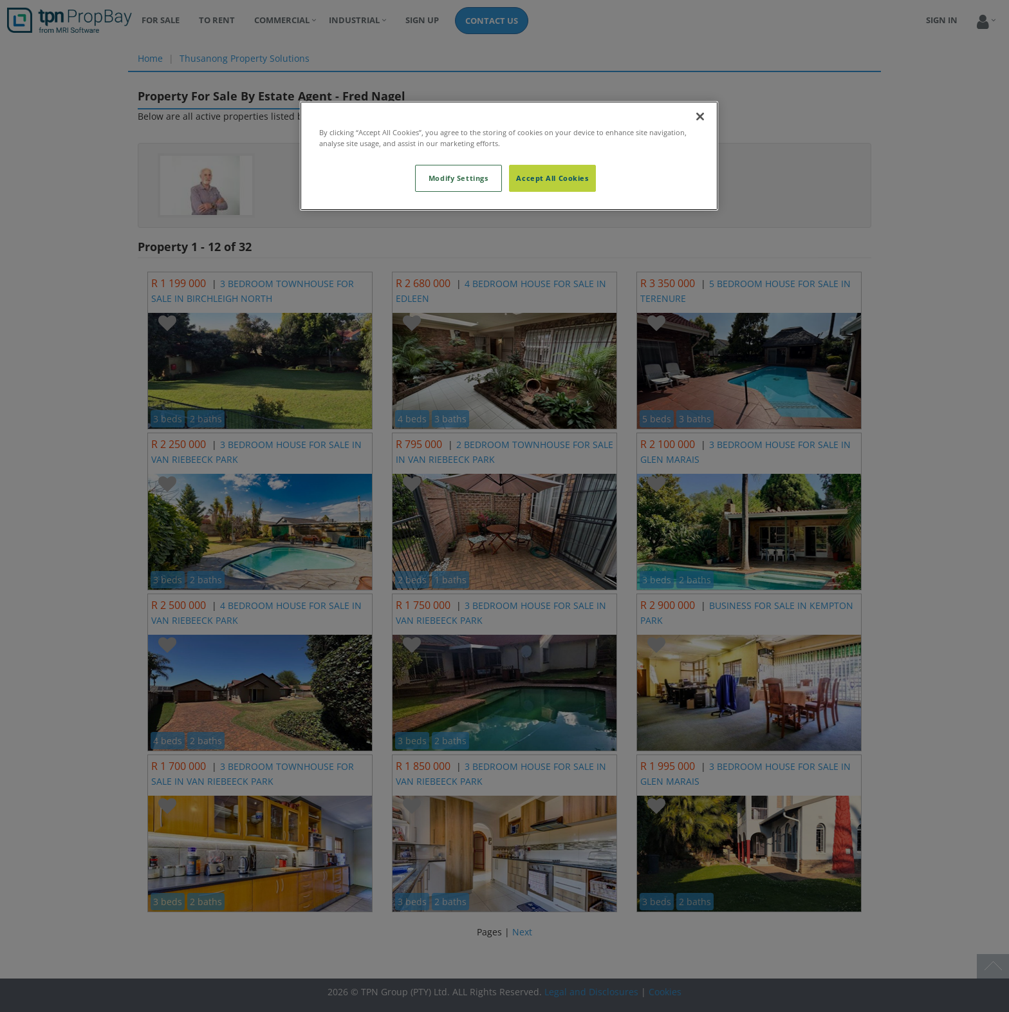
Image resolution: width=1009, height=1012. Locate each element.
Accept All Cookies (552, 178)
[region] (509, 156)
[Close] (700, 116)
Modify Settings (458, 178)
